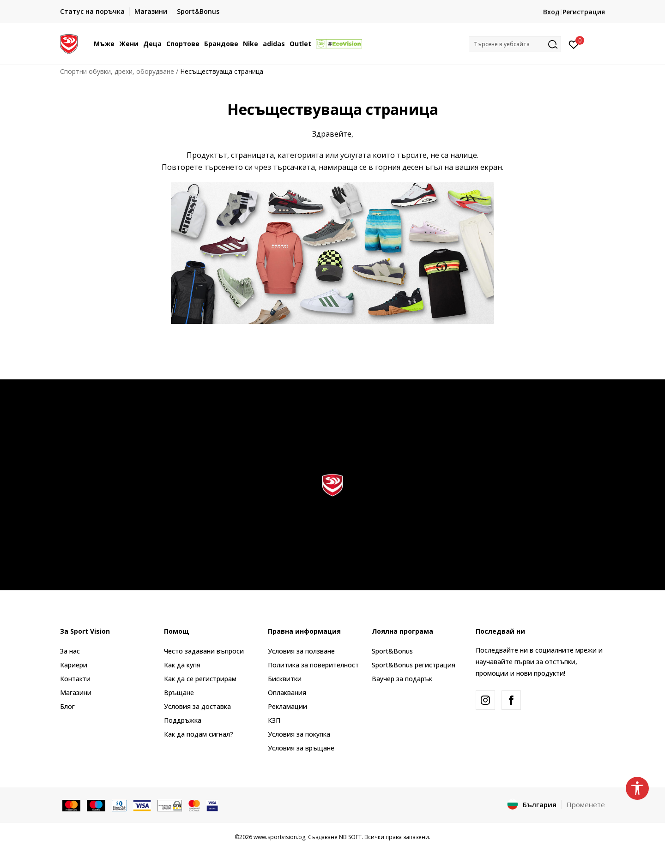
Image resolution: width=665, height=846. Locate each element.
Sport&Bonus (392, 651)
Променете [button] (585, 804)
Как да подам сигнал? (198, 734)
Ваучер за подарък (402, 678)
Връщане (179, 692)
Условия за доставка (197, 706)
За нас (70, 651)
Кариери (73, 664)
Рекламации (287, 706)
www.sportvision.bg (279, 837)
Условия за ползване (301, 651)
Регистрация (583, 11)
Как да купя (182, 664)
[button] (515, 44)
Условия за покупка (299, 734)
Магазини (75, 692)
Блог (67, 706)
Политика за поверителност (313, 664)
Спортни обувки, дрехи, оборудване (117, 71)
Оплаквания (287, 692)
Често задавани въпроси (204, 651)
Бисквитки (285, 678)
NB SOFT (350, 837)
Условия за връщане (301, 748)
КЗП (274, 720)
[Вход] (574, 44)
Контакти (75, 678)
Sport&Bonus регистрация (413, 664)
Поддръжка (182, 720)
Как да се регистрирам (200, 678)
